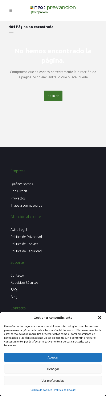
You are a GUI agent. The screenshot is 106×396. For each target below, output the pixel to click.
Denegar (53, 369)
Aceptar (53, 357)
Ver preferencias (52, 380)
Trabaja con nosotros (26, 205)
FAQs (14, 290)
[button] (100, 318)
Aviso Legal (19, 230)
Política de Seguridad (26, 251)
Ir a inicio (53, 96)
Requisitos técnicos (24, 283)
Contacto (17, 275)
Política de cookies (41, 390)
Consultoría (19, 191)
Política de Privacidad (26, 237)
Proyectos (18, 198)
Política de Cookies (65, 390)
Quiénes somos (22, 184)
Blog (14, 297)
